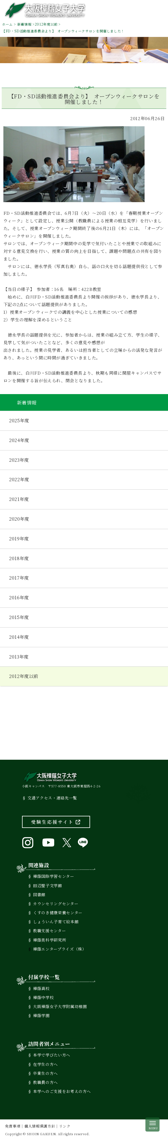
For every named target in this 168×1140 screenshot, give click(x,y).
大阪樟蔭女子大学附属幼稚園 (60, 1006)
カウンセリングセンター (55, 903)
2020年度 (19, 519)
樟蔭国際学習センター (53, 876)
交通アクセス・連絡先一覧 (52, 798)
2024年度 (19, 440)
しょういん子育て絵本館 (55, 921)
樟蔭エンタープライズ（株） (59, 949)
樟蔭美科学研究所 (49, 940)
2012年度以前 (46, 24)
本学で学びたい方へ (51, 1055)
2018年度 (19, 558)
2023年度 (19, 460)
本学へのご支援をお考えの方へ (62, 1091)
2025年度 (19, 420)
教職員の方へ (45, 1082)
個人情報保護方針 (39, 1126)
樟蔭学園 (41, 1015)
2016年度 (19, 597)
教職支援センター (49, 930)
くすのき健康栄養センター (57, 912)
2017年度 (19, 578)
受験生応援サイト (56, 822)
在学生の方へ (45, 1064)
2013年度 (19, 656)
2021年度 (19, 499)
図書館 (39, 894)
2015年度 (19, 617)
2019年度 (19, 538)
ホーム (7, 24)
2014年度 (19, 637)
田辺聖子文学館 (47, 885)
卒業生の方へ (45, 1073)
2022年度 (19, 479)
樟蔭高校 (41, 988)
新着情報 (24, 24)
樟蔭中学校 (43, 997)
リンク (65, 1126)
